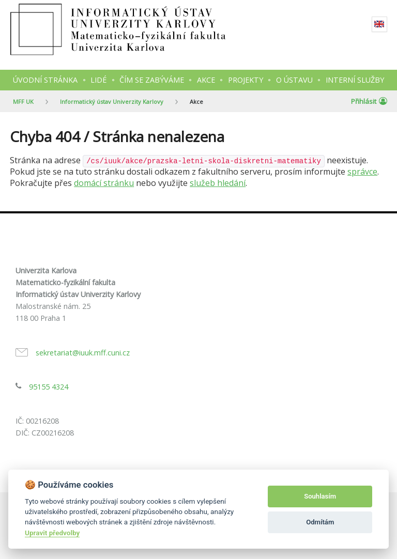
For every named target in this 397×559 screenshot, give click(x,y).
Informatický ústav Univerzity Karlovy (111, 101)
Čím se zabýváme (151, 80)
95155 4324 (48, 387)
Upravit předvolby (52, 533)
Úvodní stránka (45, 80)
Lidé (98, 80)
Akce (206, 80)
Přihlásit (369, 101)
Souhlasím (320, 496)
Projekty (245, 80)
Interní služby (355, 80)
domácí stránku (104, 183)
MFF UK (23, 101)
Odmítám (320, 522)
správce (362, 171)
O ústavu (294, 80)
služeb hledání (218, 183)
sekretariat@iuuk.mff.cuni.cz (83, 353)
